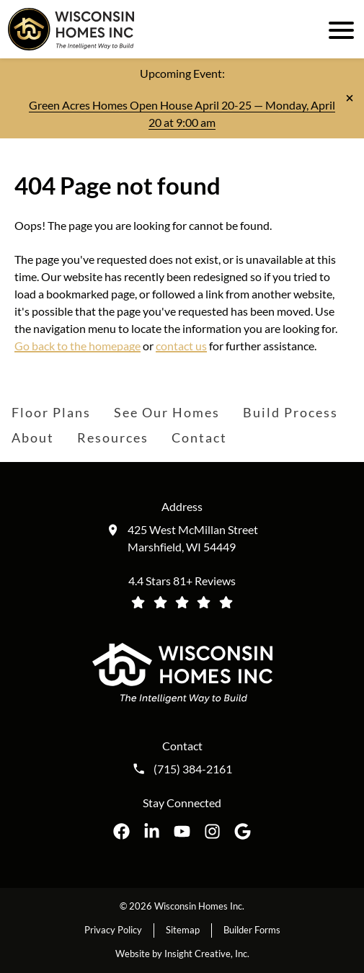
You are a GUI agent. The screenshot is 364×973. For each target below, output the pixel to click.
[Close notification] (349, 98)
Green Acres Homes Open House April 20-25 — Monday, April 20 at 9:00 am (182, 113)
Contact (199, 437)
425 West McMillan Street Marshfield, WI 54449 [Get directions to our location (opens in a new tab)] (193, 538)
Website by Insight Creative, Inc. (182, 953)
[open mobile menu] (338, 29)
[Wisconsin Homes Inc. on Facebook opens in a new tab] (121, 831)
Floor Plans (51, 412)
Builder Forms (251, 930)
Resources (112, 437)
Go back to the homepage (77, 345)
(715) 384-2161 (193, 769)
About (33, 437)
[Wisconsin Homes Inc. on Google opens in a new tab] (242, 831)
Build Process (290, 412)
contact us (181, 345)
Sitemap (183, 930)
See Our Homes (167, 412)
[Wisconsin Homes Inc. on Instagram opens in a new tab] (212, 831)
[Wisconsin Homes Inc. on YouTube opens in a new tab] (182, 831)
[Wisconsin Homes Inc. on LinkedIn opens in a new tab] (151, 831)
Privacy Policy (113, 930)
